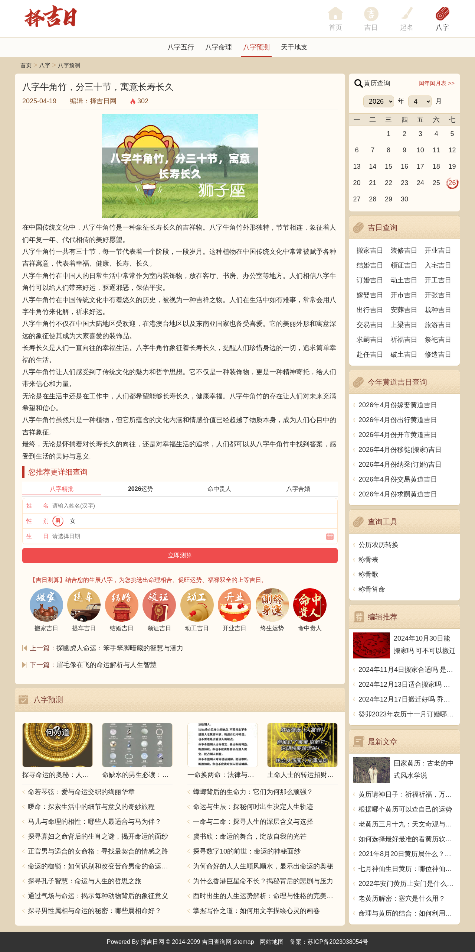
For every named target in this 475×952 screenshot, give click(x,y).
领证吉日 (404, 265)
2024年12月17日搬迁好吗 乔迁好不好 (407, 699)
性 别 (37, 521)
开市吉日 (404, 295)
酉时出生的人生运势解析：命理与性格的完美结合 (265, 896)
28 (372, 199)
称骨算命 (371, 589)
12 (452, 150)
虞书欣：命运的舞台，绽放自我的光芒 (250, 836)
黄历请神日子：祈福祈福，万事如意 (407, 794)
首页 (26, 65)
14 (372, 166)
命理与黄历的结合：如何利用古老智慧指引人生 (407, 913)
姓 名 (37, 505)
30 (404, 199)
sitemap (243, 942)
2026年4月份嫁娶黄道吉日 (397, 405)
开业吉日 (438, 250)
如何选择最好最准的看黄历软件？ (407, 839)
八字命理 (218, 47)
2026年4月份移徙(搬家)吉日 (400, 449)
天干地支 (294, 47)
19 (452, 166)
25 (436, 183)
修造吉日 (438, 354)
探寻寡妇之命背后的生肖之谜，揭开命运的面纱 (98, 836)
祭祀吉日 (438, 339)
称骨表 (368, 559)
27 (356, 199)
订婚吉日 (370, 280)
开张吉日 (438, 295)
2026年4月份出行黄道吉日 (397, 420)
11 (436, 150)
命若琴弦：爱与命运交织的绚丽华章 (81, 792)
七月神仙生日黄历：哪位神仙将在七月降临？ (407, 868)
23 (404, 183)
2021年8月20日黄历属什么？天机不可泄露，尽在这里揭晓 (407, 854)
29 (388, 199)
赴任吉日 (370, 354)
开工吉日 (438, 280)
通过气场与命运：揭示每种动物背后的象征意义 (98, 896)
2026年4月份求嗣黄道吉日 (397, 494)
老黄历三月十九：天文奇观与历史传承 (407, 824)
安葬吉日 (404, 310)
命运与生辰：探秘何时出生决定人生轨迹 (253, 806)
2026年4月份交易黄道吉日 (397, 479)
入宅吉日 (438, 265)
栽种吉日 (438, 310)
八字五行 (180, 47)
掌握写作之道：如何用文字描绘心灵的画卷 (256, 910)
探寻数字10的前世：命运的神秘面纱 (247, 851)
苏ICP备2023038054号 (338, 942)
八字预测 (256, 47)
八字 (442, 27)
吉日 (371, 27)
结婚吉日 (370, 265)
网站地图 (272, 942)
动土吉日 (404, 280)
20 (356, 183)
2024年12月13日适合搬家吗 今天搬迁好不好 (407, 684)
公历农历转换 (378, 544)
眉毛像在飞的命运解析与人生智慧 (106, 664)
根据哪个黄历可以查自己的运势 (405, 809)
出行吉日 (370, 310)
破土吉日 (404, 354)
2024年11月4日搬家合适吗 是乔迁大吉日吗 (407, 669)
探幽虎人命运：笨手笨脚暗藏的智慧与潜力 (119, 648)
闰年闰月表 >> (437, 83)
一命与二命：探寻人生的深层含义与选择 (253, 821)
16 (404, 166)
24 (420, 183)
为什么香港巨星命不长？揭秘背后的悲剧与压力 (263, 881)
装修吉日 (404, 250)
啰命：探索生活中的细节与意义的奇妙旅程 (91, 806)
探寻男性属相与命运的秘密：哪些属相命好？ (94, 910)
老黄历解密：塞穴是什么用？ (401, 898)
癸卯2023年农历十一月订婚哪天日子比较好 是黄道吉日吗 (407, 714)
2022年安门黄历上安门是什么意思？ (407, 883)
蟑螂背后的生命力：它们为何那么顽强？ (253, 792)
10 (420, 150)
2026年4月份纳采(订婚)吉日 (400, 464)
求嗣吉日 (370, 339)
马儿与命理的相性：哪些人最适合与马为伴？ (94, 821)
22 (388, 183)
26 (452, 183)
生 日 (37, 536)
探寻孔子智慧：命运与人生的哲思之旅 (84, 881)
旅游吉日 (438, 324)
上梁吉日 (404, 324)
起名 (406, 27)
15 (388, 166)
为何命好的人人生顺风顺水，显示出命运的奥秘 (263, 866)
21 (372, 183)
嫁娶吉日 (370, 295)
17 (420, 166)
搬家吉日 (370, 250)
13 (356, 166)
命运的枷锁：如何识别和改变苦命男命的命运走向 (100, 866)
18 (436, 166)
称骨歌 (368, 574)
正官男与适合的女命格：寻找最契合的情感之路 (98, 851)
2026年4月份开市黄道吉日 (397, 434)
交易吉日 (370, 324)
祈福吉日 (404, 339)
